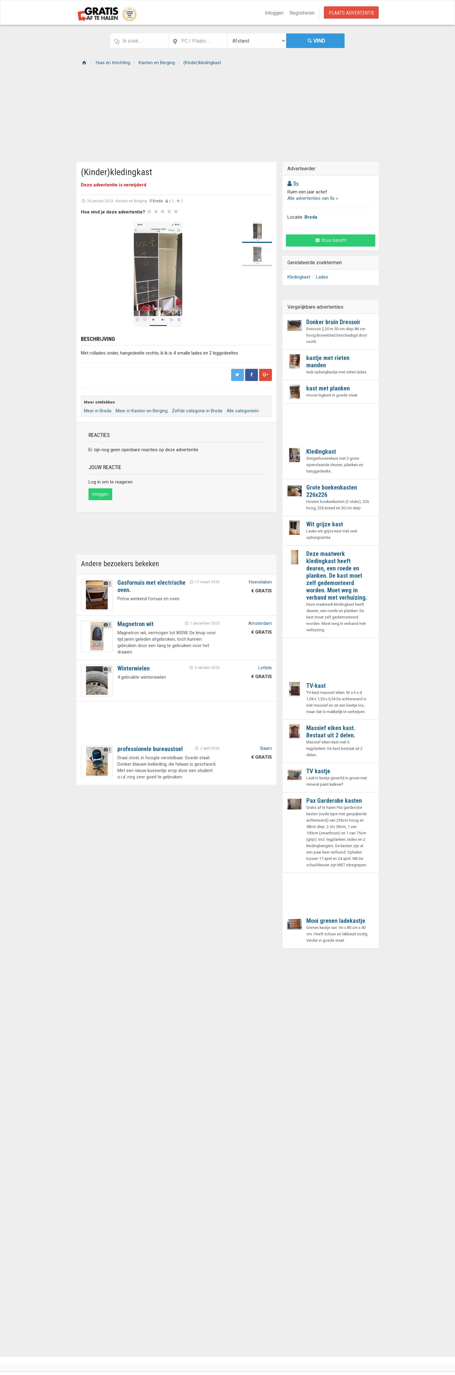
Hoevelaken (260, 582)
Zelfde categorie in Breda (197, 411)
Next (227, 274)
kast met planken (328, 388)
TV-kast (316, 685)
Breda (158, 201)
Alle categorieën (243, 411)
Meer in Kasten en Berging (142, 411)
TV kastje (318, 771)
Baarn (266, 748)
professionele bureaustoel (150, 749)
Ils (293, 183)
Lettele (265, 667)
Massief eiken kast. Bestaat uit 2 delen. (330, 731)
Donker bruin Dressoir (333, 322)
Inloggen (274, 13)
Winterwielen (133, 668)
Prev (89, 274)
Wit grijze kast (324, 524)
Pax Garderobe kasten (334, 800)
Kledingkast (298, 277)
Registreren (302, 13)
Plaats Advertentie (351, 13)
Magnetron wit (135, 624)
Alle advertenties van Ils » (312, 198)
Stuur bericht (331, 240)
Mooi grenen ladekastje (335, 920)
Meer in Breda (97, 411)
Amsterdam (260, 623)
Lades (322, 277)
